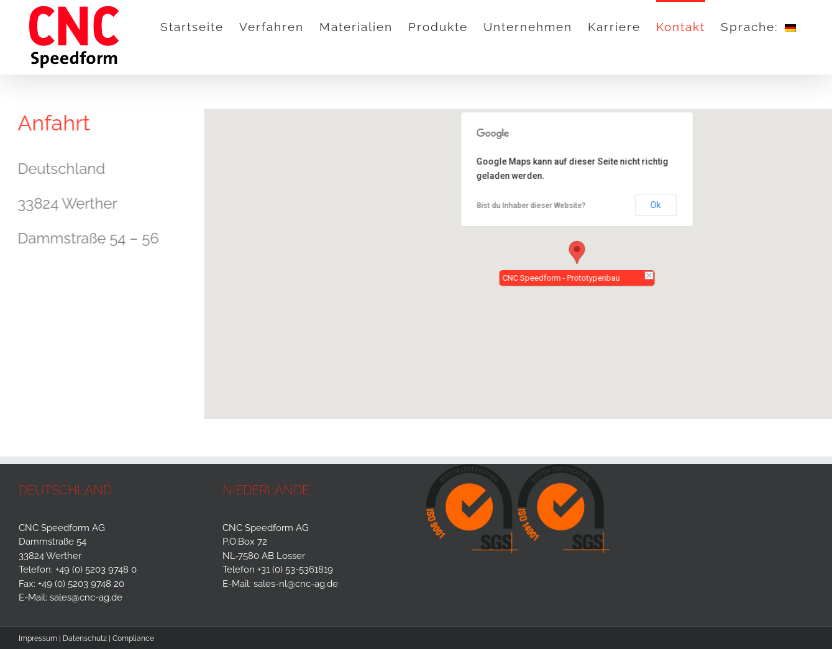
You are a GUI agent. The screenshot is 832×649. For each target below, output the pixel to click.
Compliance (133, 638)
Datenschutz (85, 638)
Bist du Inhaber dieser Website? (533, 205)
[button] (579, 252)
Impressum (38, 638)
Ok (657, 205)
